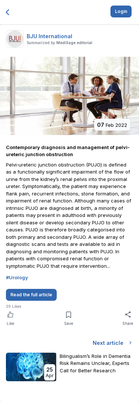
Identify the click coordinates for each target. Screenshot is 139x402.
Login (121, 11)
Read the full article (31, 294)
